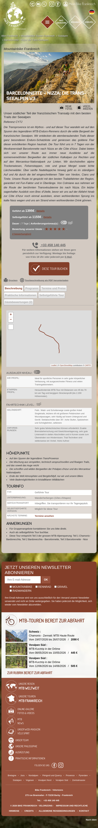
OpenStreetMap (66, 365)
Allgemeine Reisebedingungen (57, 811)
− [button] (11, 319)
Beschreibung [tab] (13, 288)
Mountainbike (21, 586)
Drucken (10, 280)
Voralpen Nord (44, 780)
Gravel (61, 586)
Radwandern (20, 590)
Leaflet (54, 365)
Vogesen (30, 780)
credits (28, 811)
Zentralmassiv (78, 780)
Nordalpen (33, 775)
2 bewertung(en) (21, 234)
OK (46, 579)
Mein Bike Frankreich (79, 4)
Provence (70, 775)
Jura (22, 775)
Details (41, 210)
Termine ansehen (44, 516)
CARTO (88, 365)
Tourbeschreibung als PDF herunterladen (44, 280)
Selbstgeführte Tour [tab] (51, 295)
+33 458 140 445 (48, 245)
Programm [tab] (31, 288)
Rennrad (43, 586)
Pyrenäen (83, 775)
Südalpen (17, 780)
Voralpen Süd (62, 780)
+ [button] (11, 314)
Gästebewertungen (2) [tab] (18, 302)
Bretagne (12, 775)
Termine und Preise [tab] (53, 288)
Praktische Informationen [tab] (20, 295)
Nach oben (91, 820)
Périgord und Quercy (52, 775)
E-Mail (68, 257)
